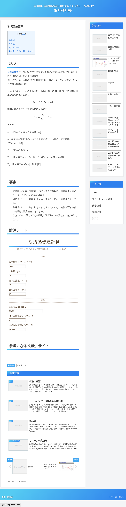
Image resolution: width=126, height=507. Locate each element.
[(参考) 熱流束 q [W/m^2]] (17, 329)
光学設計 (96, 205)
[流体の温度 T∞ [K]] (17, 284)
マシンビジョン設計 (102, 199)
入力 (43, 255)
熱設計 (11, 365)
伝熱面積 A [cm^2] (17, 290)
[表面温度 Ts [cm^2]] (26, 311)
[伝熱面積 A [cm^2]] (17, 294)
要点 (12, 43)
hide (23, 34)
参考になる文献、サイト (21, 51)
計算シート (15, 47)
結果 (43, 300)
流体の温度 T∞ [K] (18, 280)
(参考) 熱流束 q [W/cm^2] (21, 316)
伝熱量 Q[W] (15, 271)
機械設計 (96, 212)
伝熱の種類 (12, 72)
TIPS (94, 192)
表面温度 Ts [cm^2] (18, 307)
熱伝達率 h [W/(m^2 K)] (20, 262)
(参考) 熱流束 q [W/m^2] (21, 325)
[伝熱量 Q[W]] (17, 275)
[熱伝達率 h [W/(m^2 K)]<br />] (17, 266)
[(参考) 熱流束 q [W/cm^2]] (17, 320)
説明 (12, 40)
